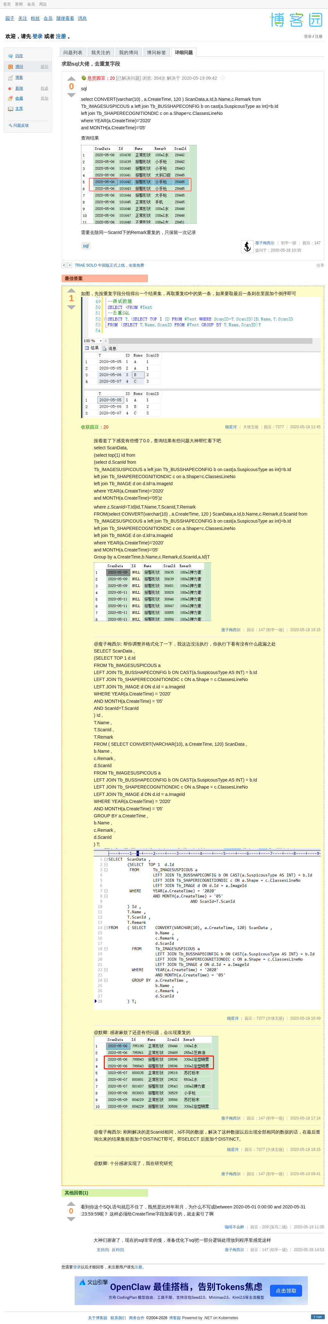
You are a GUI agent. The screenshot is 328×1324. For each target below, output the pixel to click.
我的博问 (128, 52)
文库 (19, 108)
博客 (19, 77)
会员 (31, 4)
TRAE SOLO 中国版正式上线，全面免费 (109, 265)
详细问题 (184, 52)
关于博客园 (97, 1318)
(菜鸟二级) (278, 1227)
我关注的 (101, 52)
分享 (320, 265)
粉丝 (35, 18)
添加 (44, 98)
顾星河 (231, 427)
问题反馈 (21, 125)
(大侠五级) (275, 1018)
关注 (22, 18)
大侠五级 (250, 427)
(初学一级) (275, 630)
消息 (82, 18)
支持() (103, 1250)
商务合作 (136, 1318)
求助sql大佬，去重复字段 (91, 64)
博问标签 (156, 52)
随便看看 (65, 18)
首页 (7, 4)
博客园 (175, 1318)
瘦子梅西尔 (265, 243)
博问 (19, 66)
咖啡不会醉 (234, 1227)
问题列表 (73, 52)
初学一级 (288, 243)
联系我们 (118, 1318)
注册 (61, 36)
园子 (9, 18)
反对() (118, 1250)
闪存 (19, 55)
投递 (44, 88)
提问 (44, 66)
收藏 (19, 98)
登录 (37, 36)
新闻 (19, 4)
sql (86, 245)
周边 (43, 4)
